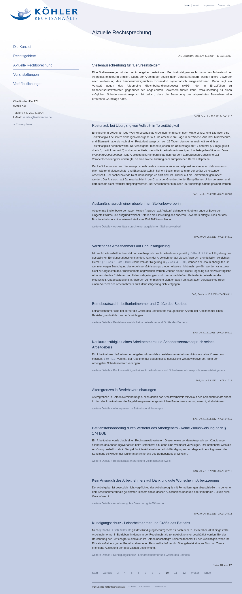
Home (186, 5)
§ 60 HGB (109, 358)
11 (175, 572)
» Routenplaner (22, 124)
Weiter (195, 572)
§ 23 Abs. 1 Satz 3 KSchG (115, 530)
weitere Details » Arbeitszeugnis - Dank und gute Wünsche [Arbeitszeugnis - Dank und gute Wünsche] (128, 503)
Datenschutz (224, 5)
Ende (207, 572)
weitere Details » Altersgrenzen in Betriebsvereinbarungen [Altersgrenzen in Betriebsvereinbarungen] (127, 408)
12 (184, 572)
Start (95, 572)
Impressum (209, 5)
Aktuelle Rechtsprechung (33, 65)
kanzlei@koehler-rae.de (37, 117)
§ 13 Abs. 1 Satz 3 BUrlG (117, 262)
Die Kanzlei (22, 47)
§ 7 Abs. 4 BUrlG (198, 253)
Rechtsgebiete (24, 56)
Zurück (107, 572)
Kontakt (196, 5)
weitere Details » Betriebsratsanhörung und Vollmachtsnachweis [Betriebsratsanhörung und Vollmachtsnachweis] (131, 460)
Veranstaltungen (26, 74)
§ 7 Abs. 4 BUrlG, (177, 262)
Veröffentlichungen (27, 84)
